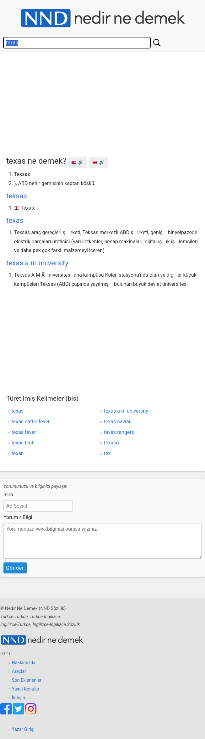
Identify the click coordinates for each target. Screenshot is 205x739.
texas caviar (117, 422)
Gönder (15, 568)
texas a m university (37, 263)
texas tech (23, 443)
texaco (111, 443)
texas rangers (119, 432)
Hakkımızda (23, 662)
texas (14, 220)
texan (18, 453)
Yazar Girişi (23, 729)
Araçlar (19, 671)
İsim (8, 495)
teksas (16, 196)
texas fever (24, 432)
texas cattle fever (31, 422)
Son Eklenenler (26, 680)
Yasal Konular (25, 689)
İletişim (19, 698)
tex (107, 453)
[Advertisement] (105, 103)
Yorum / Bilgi (17, 517)
